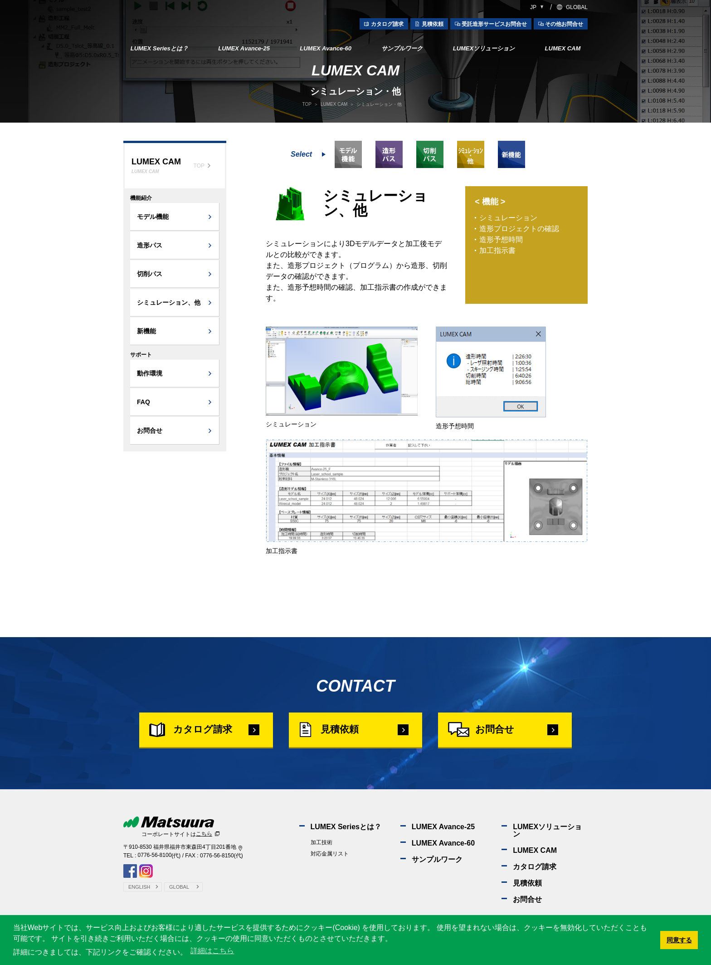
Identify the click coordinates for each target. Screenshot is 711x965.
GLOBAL (577, 7)
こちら (204, 843)
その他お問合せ (564, 24)
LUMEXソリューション (484, 48)
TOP (307, 104)
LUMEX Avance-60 (325, 48)
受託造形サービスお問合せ (494, 24)
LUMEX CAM (563, 48)
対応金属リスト (330, 863)
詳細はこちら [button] (212, 951)
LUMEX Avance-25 (244, 48)
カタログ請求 (387, 24)
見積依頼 (432, 24)
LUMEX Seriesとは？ (159, 48)
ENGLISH (139, 895)
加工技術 (321, 852)
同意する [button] (679, 940)
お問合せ (503, 733)
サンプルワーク (402, 48)
